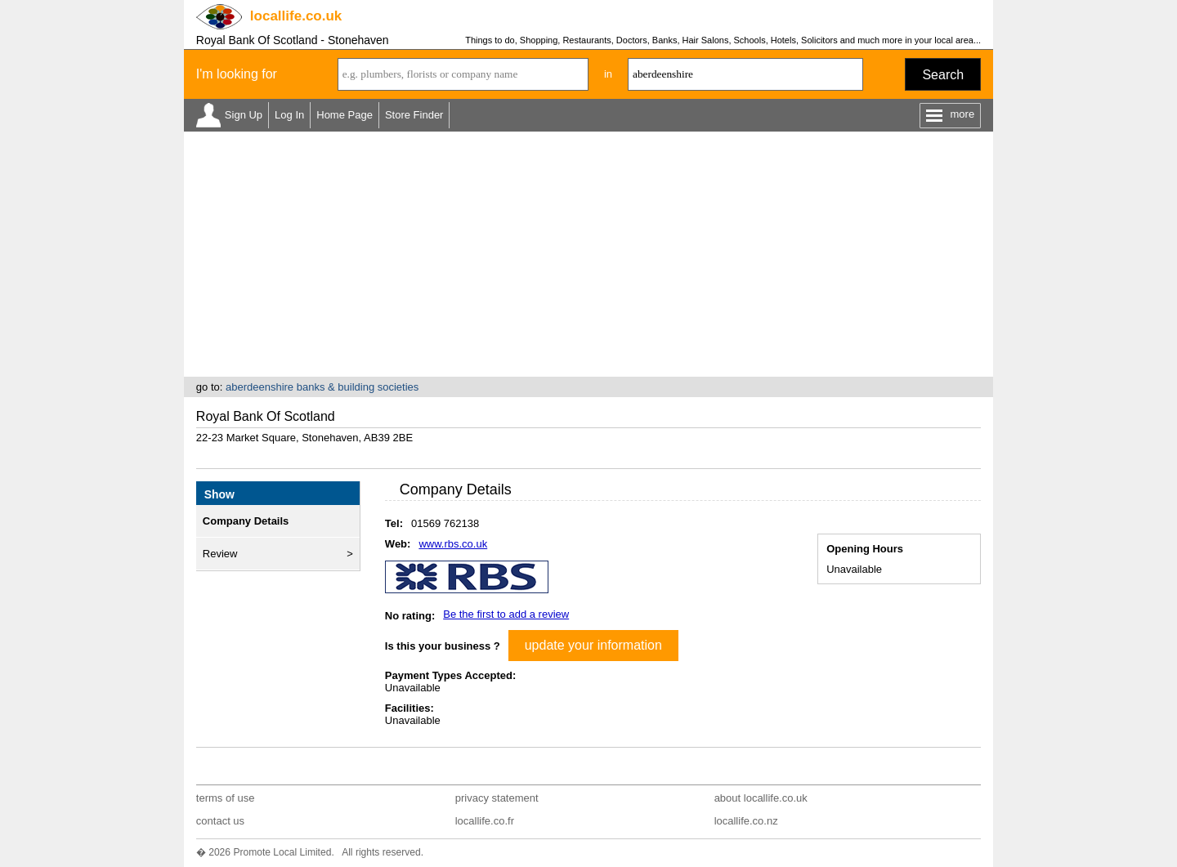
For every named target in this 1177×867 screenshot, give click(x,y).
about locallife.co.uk (761, 798)
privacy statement (497, 798)
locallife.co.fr (484, 821)
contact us (220, 821)
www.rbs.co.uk (452, 544)
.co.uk (296, 16)
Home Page (344, 115)
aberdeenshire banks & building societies (322, 387)
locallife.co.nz (746, 821)
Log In (289, 115)
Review (220, 553)
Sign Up (243, 115)
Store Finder (414, 115)
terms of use (225, 798)
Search (943, 75)
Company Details (246, 521)
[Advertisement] (588, 254)
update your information (593, 645)
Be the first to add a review (506, 614)
